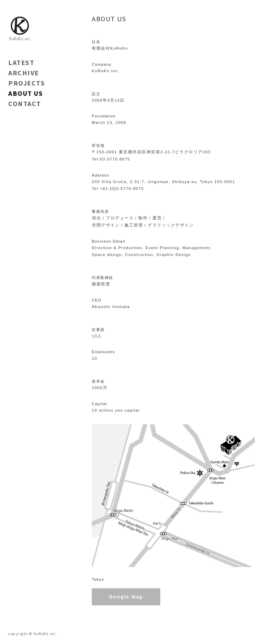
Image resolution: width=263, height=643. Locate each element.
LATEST (21, 62)
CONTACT (24, 103)
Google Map (126, 597)
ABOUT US (25, 93)
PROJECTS (26, 83)
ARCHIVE (23, 72)
